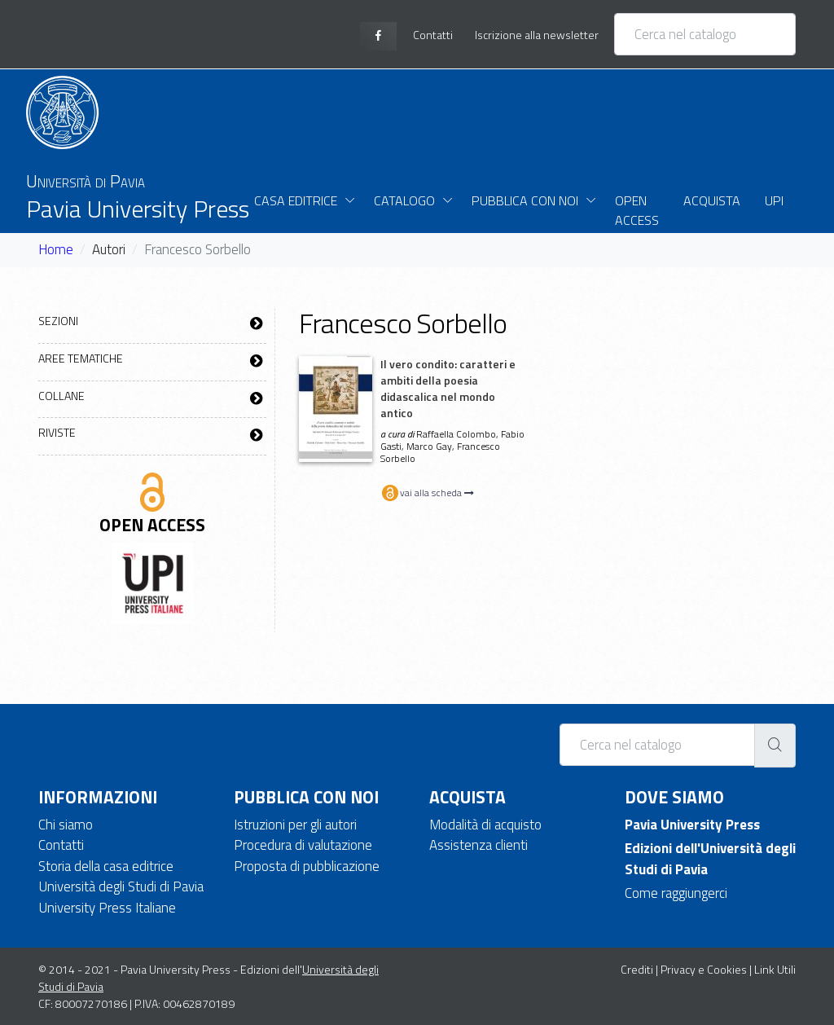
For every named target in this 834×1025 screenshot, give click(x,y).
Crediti (637, 969)
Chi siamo (65, 824)
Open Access (637, 210)
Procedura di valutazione (303, 845)
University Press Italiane (107, 907)
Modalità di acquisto (485, 824)
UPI (774, 200)
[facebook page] (378, 36)
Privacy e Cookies (704, 969)
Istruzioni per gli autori (295, 824)
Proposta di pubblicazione (307, 866)
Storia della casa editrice (105, 866)
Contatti (61, 845)
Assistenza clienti (478, 845)
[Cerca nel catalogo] (705, 34)
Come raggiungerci (676, 893)
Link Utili (775, 969)
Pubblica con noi (525, 200)
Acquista (711, 200)
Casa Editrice (295, 200)
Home (55, 249)
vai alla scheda (427, 492)
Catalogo (404, 200)
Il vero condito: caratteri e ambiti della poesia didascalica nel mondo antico (448, 388)
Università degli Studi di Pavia (121, 886)
